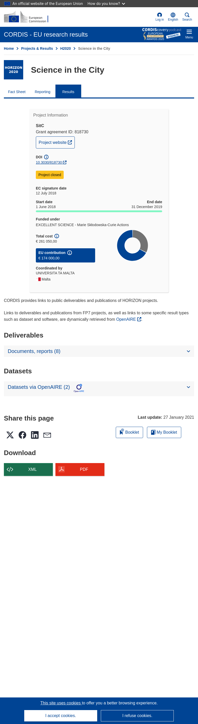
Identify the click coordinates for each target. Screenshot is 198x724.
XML (32, 469)
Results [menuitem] (68, 92)
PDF (84, 469)
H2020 (65, 48)
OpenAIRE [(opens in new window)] (126, 319)
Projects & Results (37, 48)
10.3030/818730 (49, 162)
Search (187, 16)
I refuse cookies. (137, 715)
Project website (56, 142)
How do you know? (106, 3)
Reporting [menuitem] (43, 92)
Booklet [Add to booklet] (129, 431)
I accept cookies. (60, 715)
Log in (159, 16)
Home (9, 48)
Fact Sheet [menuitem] (17, 92)
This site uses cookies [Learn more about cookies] (61, 703)
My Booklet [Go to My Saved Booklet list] (164, 432)
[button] (173, 17)
